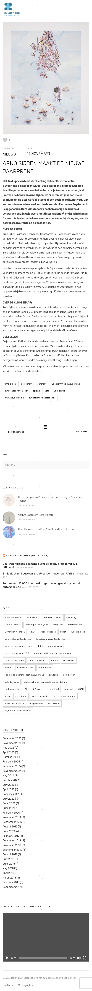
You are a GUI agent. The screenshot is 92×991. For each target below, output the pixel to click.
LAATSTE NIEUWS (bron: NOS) (27, 555)
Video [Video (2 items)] (7, 696)
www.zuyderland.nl (14, 398)
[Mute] (79, 958)
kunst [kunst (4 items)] (63, 632)
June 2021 (9, 808)
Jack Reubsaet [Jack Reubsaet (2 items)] (48, 632)
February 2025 (11, 761)
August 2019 (10, 826)
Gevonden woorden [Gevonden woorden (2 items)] (15, 632)
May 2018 (8, 868)
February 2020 (11, 812)
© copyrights (25, 985)
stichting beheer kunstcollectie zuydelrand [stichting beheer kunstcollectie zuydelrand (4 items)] (45, 682)
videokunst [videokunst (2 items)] (21, 696)
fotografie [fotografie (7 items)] (58, 624)
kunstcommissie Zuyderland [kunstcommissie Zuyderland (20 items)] (50, 639)
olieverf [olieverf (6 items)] (8, 667)
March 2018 (9, 877)
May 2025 (8, 747)
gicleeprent (26, 384)
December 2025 (12, 738)
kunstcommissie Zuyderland (65, 384)
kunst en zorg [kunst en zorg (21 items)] (55, 646)
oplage (36, 391)
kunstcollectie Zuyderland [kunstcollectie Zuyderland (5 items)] (18, 639)
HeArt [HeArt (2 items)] (32, 632)
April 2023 (9, 789)
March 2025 (10, 757)
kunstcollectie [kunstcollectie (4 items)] (78, 632)
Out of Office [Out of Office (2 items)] (44, 667)
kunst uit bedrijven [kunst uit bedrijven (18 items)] (14, 660)
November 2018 (12, 845)
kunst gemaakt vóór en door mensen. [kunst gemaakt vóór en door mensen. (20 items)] (53, 653)
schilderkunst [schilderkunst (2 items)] (12, 682)
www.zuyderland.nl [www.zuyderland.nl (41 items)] (14, 703)
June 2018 (9, 863)
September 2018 (12, 849)
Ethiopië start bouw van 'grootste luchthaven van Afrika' (39, 573)
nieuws (9, 154)
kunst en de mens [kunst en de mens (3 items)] (14, 646)
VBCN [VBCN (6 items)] (81, 689)
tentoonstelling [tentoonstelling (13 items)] (12, 689)
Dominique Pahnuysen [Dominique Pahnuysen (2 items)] (36, 624)
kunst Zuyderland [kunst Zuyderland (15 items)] (37, 660)
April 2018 (8, 873)
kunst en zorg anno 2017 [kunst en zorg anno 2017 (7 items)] (17, 653)
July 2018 (8, 859)
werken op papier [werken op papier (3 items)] (40, 696)
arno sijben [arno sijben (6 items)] (32, 617)
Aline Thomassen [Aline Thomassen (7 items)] (13, 617)
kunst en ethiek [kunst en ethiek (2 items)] (35, 646)
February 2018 (11, 882)
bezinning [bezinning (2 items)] (71, 617)
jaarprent (41, 384)
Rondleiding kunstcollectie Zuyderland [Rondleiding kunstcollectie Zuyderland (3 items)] (24, 675)
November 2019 (12, 817)
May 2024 (8, 775)
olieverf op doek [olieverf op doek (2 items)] (25, 667)
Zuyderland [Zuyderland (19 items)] (54, 703)
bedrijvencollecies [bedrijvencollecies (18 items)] (52, 617)
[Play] (7, 958)
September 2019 (12, 822)
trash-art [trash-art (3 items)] (68, 689)
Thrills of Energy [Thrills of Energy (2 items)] (33, 689)
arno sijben (10, 384)
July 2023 (9, 784)
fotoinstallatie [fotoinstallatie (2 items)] (75, 624)
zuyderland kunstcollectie (42, 398)
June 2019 (9, 831)
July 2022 (9, 798)
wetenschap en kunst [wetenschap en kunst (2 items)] (65, 696)
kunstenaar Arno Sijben (16, 391)
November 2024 (12, 770)
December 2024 (12, 766)
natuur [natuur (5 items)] (54, 660)
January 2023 (11, 794)
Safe (46, 391)
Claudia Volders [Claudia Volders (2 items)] (13, 624)
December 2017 (12, 887)
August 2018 (10, 854)
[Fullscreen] (84, 958)
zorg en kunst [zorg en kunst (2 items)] (36, 703)
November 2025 (12, 743)
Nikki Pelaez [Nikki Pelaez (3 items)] (69, 660)
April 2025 (9, 752)
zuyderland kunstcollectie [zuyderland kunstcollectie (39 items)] (18, 710)
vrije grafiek (60, 391)
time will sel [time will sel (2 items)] (53, 689)
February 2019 (11, 835)
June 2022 (9, 803)
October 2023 (11, 780)
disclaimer (8, 985)
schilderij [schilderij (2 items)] (53, 675)
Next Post (82, 431)
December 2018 (12, 840)
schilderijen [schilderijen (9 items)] (69, 675)
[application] (46, 937)
